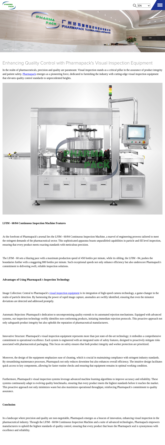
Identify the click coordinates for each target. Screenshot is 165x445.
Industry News (27, 49)
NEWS (15, 49)
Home (6, 49)
